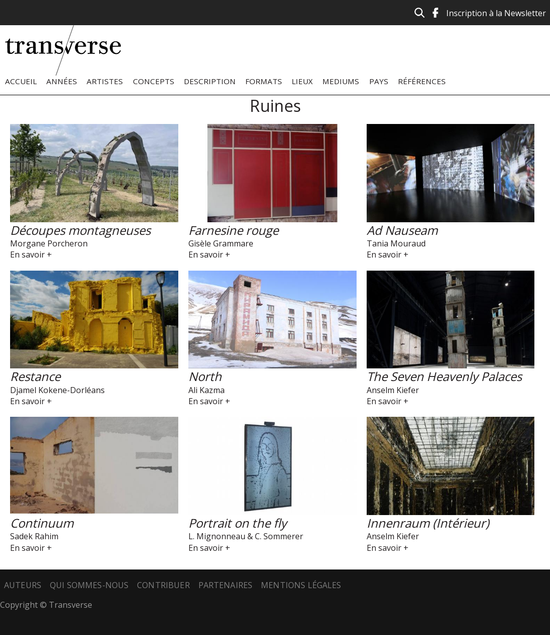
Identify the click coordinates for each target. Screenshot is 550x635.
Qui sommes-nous (89, 585)
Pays (378, 81)
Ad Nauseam (402, 230)
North (205, 376)
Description (210, 81)
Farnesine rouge (233, 230)
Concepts (153, 81)
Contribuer (163, 585)
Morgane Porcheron (49, 243)
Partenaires (225, 585)
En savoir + (31, 254)
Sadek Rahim (34, 536)
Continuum (42, 523)
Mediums (340, 81)
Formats (263, 81)
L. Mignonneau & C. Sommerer (245, 536)
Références (422, 81)
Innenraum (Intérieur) (428, 523)
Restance (35, 376)
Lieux (302, 81)
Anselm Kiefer (393, 390)
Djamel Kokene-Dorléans (57, 390)
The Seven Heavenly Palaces (444, 376)
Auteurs (22, 585)
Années (61, 81)
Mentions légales (301, 585)
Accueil (21, 81)
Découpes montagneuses (80, 230)
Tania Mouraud (396, 243)
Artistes (105, 81)
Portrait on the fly (237, 523)
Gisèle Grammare (220, 243)
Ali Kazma (206, 390)
